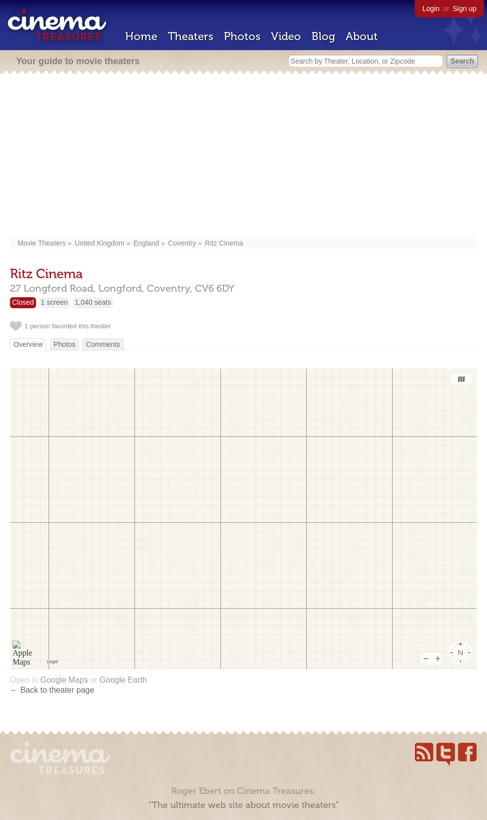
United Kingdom (100, 243)
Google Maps (64, 680)
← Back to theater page (52, 690)
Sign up (464, 9)
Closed (23, 302)
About (362, 36)
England (146, 243)
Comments (103, 344)
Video (286, 36)
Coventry (182, 243)
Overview (28, 344)
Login (430, 9)
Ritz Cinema (224, 243)
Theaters (190, 36)
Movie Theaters (42, 243)
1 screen (54, 302)
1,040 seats (93, 302)
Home (141, 36)
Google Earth (123, 680)
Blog (323, 36)
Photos (242, 36)
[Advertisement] (243, 156)
